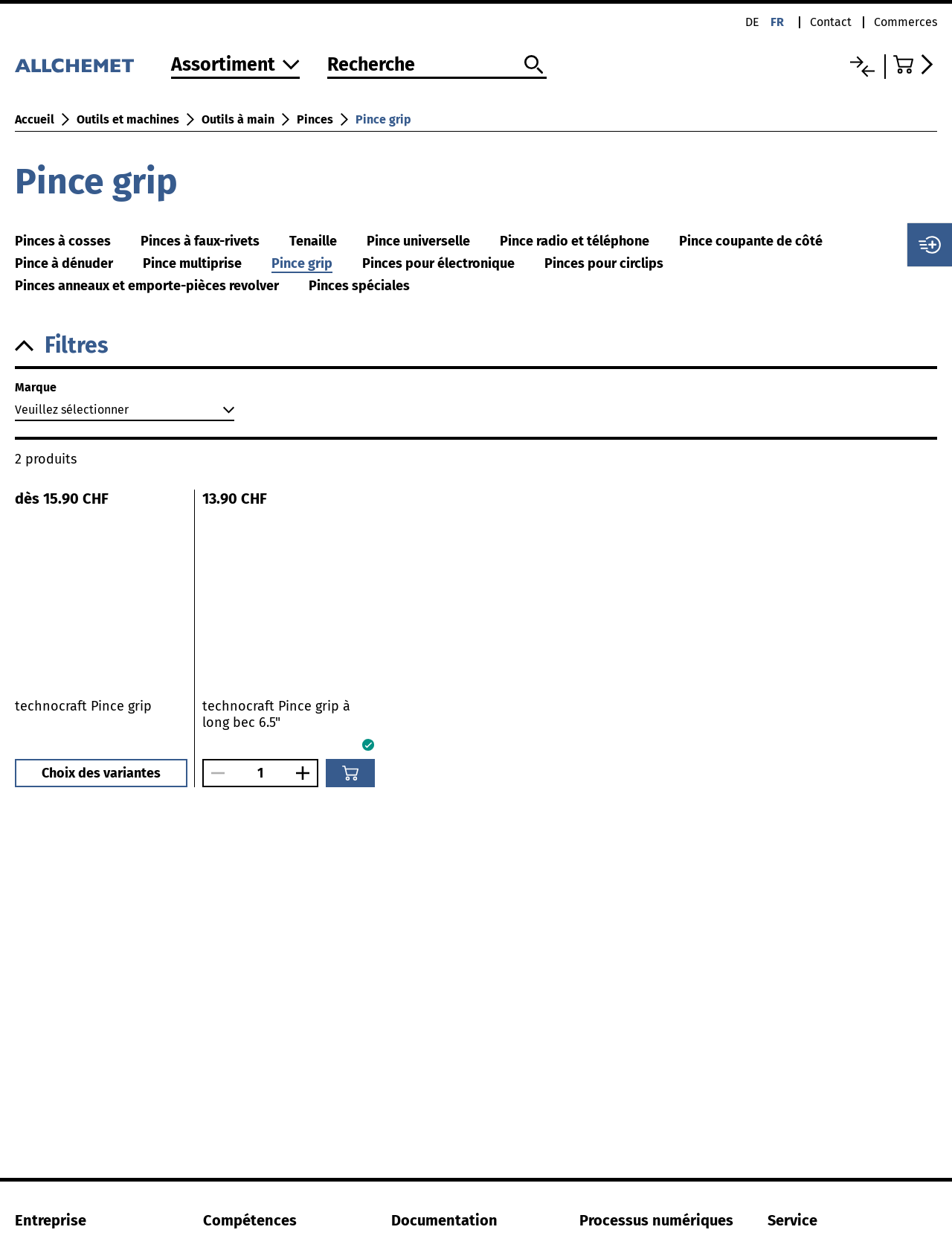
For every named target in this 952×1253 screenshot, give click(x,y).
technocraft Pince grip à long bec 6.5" (276, 714)
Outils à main (238, 119)
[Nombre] (260, 773)
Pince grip (383, 119)
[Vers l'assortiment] (235, 66)
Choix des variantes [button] (101, 773)
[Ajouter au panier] (350, 773)
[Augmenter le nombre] (306, 773)
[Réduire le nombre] (214, 773)
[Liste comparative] (862, 66)
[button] (476, 346)
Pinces (315, 119)
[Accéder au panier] (915, 64)
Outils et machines (128, 119)
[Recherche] (437, 65)
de (752, 22)
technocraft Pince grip (83, 706)
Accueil (34, 119)
